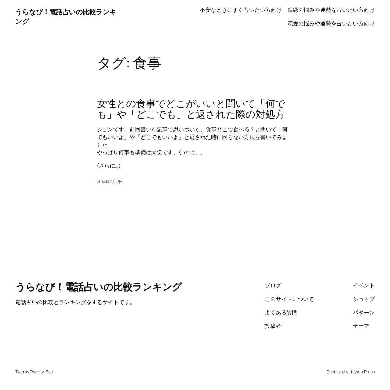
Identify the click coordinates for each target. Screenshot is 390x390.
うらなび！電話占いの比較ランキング (98, 286)
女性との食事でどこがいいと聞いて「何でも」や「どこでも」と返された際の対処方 (191, 109)
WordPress (364, 371)
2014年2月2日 (110, 181)
